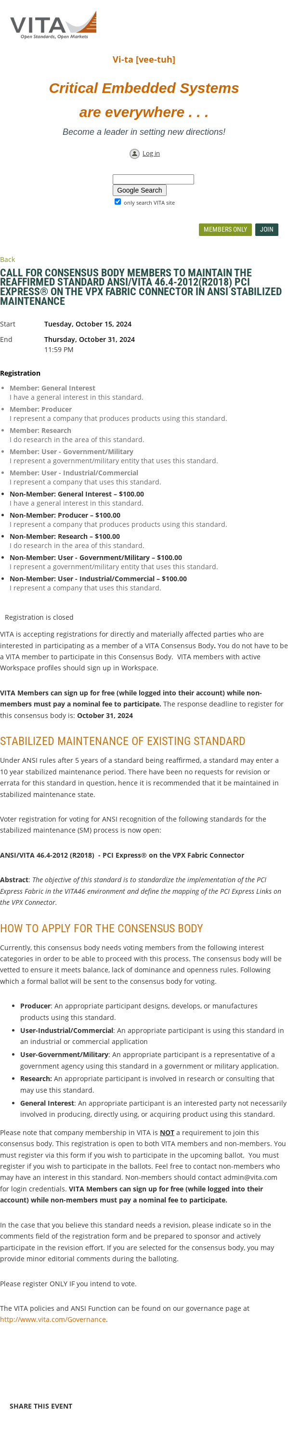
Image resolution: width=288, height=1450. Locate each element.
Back (7, 259)
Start (7, 323)
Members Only (225, 229)
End (6, 339)
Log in (151, 153)
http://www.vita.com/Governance (53, 1319)
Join (267, 229)
